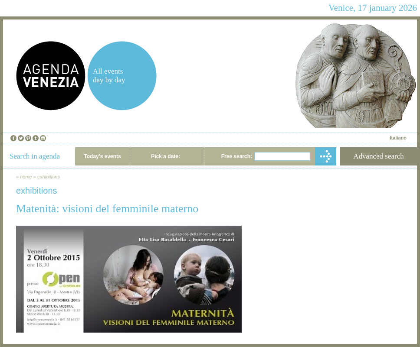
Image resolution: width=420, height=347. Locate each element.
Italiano (398, 137)
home (26, 176)
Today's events (102, 156)
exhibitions (48, 176)
